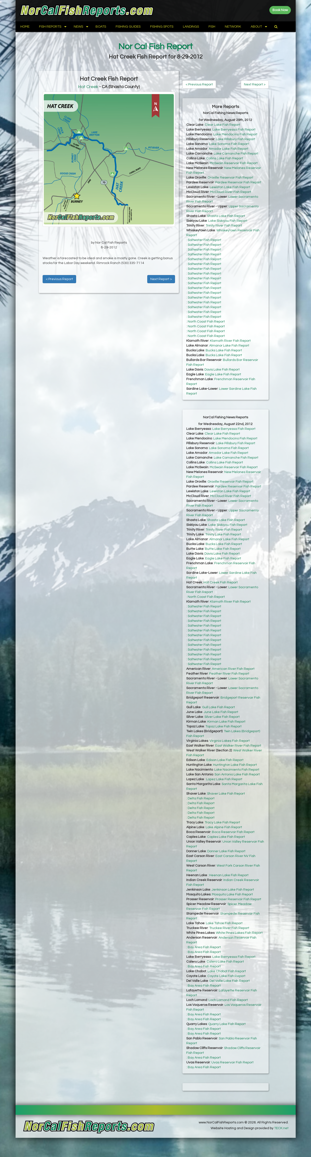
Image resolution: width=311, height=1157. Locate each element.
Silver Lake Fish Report (222, 717)
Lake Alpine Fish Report (224, 827)
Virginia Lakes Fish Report (229, 741)
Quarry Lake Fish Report (227, 1024)
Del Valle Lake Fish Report (229, 981)
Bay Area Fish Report (204, 947)
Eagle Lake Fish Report (223, 374)
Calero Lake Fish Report (225, 961)
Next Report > (161, 279)
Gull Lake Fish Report (218, 707)
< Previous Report (59, 279)
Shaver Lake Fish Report (226, 793)
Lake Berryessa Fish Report (233, 129)
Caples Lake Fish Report (226, 837)
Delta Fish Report (201, 798)
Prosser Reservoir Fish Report (238, 899)
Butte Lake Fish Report (223, 549)
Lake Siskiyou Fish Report (227, 220)
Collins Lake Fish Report (224, 158)
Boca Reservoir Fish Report (233, 832)
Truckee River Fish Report (229, 928)
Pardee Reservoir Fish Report (238, 182)
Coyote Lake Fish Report (226, 976)
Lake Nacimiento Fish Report (236, 769)
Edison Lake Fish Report (224, 760)
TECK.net (281, 1128)
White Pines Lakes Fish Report (239, 933)
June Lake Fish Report (221, 712)
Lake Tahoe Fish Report (224, 923)
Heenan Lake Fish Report (229, 875)
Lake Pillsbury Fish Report (235, 139)
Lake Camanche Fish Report (236, 153)
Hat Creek (88, 86)
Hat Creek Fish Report (221, 582)
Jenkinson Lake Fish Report (233, 889)
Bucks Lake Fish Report (224, 350)
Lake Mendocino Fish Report (235, 134)
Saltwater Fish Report (204, 240)
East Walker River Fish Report (238, 745)
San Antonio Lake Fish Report (237, 774)
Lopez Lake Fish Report (224, 779)
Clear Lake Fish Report (222, 124)
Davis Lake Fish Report (222, 369)
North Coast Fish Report (206, 321)
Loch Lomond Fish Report (228, 1000)
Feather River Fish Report (229, 673)
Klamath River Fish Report (230, 340)
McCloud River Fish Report (230, 192)
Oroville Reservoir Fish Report (230, 177)
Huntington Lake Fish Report (235, 765)
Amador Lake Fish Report (228, 148)
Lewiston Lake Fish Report (230, 187)
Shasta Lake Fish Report (226, 216)
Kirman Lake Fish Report (226, 721)
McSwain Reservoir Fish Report (234, 163)
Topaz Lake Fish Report (223, 726)
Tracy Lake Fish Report (222, 822)
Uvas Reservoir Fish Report (232, 1062)
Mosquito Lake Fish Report (232, 894)
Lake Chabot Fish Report (227, 971)
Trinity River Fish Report (224, 225)
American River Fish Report (233, 669)
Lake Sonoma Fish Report (229, 144)
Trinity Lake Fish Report (223, 534)
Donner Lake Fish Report (226, 851)
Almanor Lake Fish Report (229, 345)
